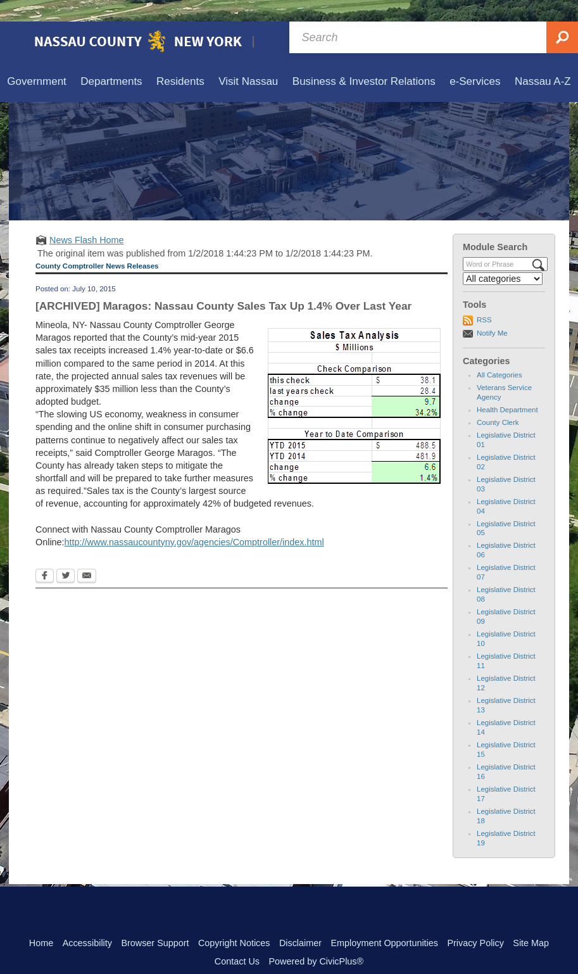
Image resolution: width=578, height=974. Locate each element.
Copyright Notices (234, 921)
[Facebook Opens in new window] (44, 555)
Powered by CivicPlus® (315, 940)
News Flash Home (86, 218)
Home (41, 921)
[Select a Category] (503, 257)
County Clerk (498, 401)
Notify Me (492, 311)
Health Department (507, 388)
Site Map (531, 921)
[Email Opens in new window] (86, 555)
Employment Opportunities (384, 921)
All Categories (499, 353)
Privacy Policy (475, 921)
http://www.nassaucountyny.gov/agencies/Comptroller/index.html (194, 520)
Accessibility (87, 921)
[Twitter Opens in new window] (65, 555)
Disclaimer (300, 921)
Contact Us (237, 940)
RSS (484, 298)
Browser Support (155, 921)
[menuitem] (36, 60)
